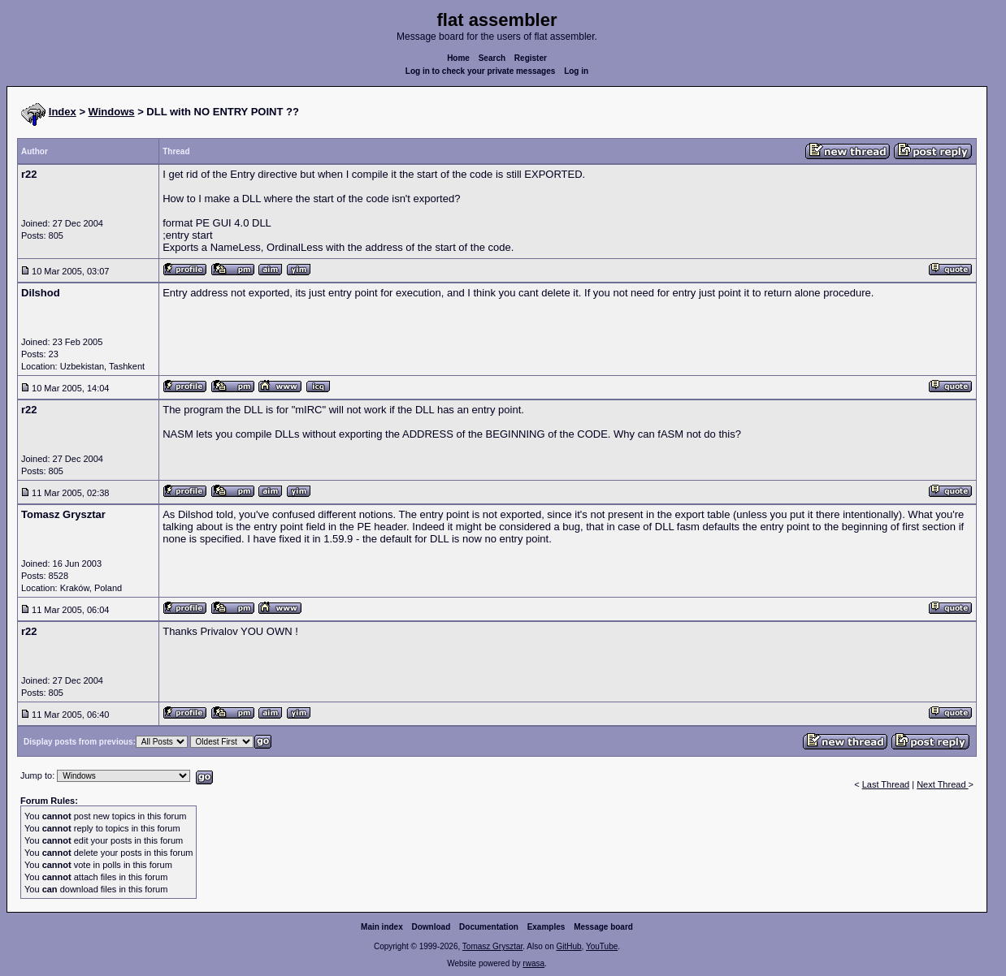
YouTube (602, 946)
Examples (546, 926)
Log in (576, 71)
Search (492, 58)
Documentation (488, 926)
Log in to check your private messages (480, 71)
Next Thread (942, 784)
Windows (112, 112)
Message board (603, 926)
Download (431, 926)
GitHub (568, 946)
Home (458, 58)
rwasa (533, 963)
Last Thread (886, 784)
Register (530, 58)
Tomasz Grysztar (492, 946)
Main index (382, 926)
